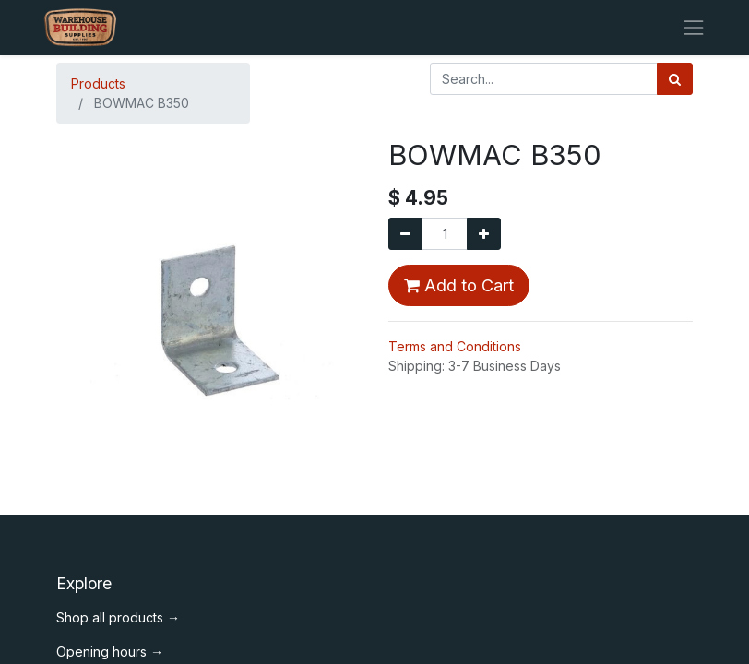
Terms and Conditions (454, 346)
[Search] (675, 79)
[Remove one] (405, 234)
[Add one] (484, 234)
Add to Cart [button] (459, 285)
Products (98, 83)
